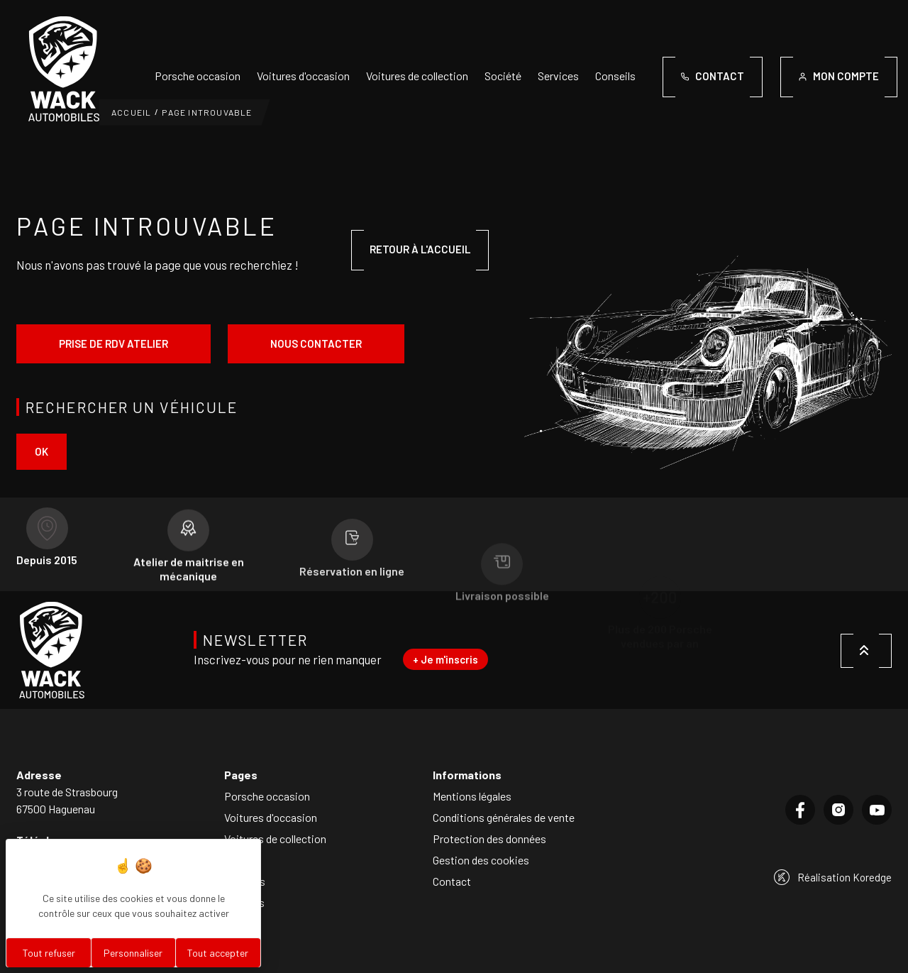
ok (41, 451)
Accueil (131, 112)
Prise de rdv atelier (113, 343)
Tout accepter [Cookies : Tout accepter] (217, 953)
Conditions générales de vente (504, 817)
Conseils (615, 75)
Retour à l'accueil (420, 249)
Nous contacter (316, 343)
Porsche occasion (197, 75)
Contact (452, 881)
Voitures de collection (417, 75)
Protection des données (489, 838)
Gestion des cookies (481, 860)
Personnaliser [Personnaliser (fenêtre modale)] (133, 953)
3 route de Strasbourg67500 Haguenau (67, 800)
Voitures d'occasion (303, 75)
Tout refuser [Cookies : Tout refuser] (49, 953)
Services (558, 75)
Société (503, 75)
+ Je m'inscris (445, 659)
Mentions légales (472, 796)
